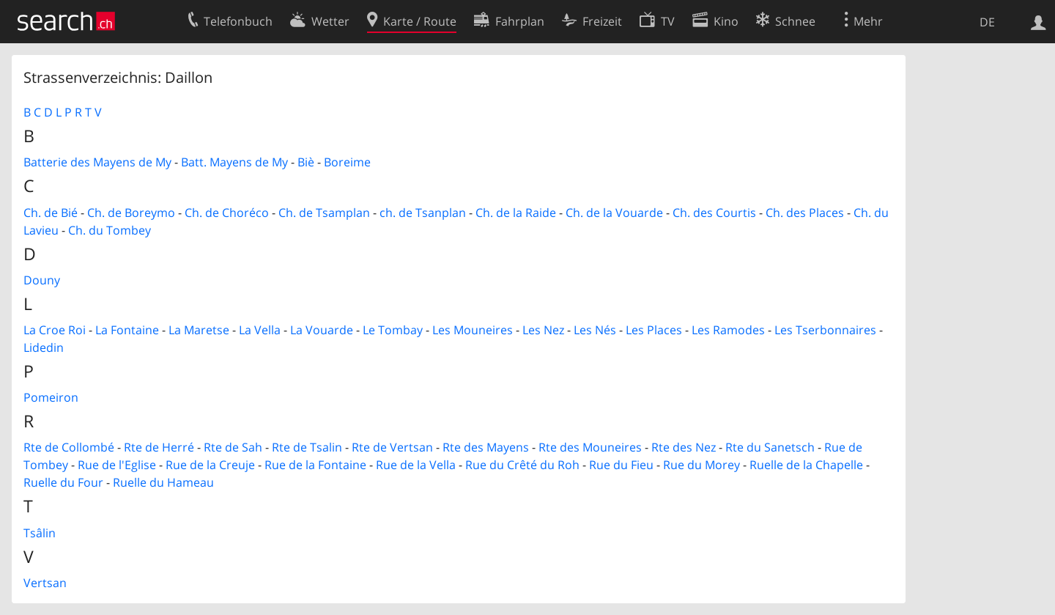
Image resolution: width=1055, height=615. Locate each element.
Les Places (654, 330)
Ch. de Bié (50, 213)
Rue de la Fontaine (315, 465)
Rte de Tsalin (307, 447)
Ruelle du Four (63, 482)
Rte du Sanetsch (770, 447)
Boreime (347, 162)
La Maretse (199, 330)
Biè (305, 162)
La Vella (260, 330)
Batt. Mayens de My (234, 162)
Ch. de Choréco (227, 213)
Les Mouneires (472, 330)
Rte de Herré (159, 447)
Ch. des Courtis (714, 213)
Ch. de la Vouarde (614, 213)
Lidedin (43, 347)
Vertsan (45, 583)
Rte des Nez (683, 447)
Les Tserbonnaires (825, 330)
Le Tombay (393, 330)
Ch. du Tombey (109, 230)
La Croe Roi (54, 330)
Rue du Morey (701, 465)
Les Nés (595, 330)
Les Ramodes (728, 330)
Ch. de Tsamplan (324, 213)
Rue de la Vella (416, 465)
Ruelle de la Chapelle (806, 465)
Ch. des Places (805, 213)
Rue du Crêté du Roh (522, 465)
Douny (41, 280)
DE (987, 22)
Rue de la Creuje (210, 465)
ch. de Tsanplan (423, 213)
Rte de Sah (233, 447)
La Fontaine (127, 330)
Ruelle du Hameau (163, 482)
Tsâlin (39, 533)
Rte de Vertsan (392, 447)
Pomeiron (50, 397)
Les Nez (543, 330)
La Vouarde (321, 330)
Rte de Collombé (68, 447)
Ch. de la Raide (515, 213)
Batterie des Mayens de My (97, 162)
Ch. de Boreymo (131, 213)
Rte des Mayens (486, 447)
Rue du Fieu (621, 465)
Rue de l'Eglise (117, 465)
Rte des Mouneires (590, 447)
